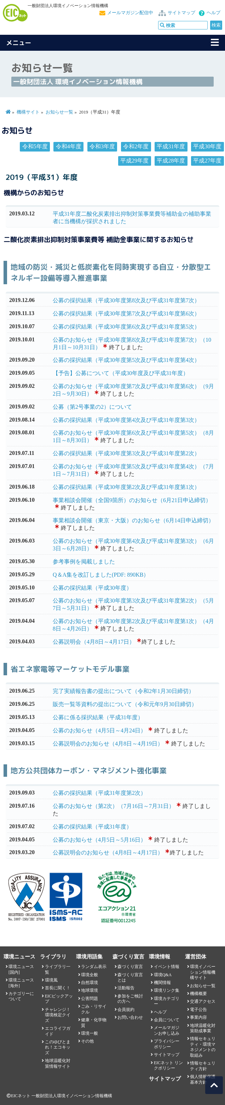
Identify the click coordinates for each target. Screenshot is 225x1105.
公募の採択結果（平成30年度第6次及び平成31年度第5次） (126, 327)
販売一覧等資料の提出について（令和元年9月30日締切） (125, 704)
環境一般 (89, 1033)
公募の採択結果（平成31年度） (92, 827)
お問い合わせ (130, 1017)
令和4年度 (68, 146)
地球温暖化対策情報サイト (57, 1063)
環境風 (51, 980)
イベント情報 (166, 966)
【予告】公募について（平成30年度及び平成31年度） (121, 373)
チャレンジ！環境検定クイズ (57, 1015)
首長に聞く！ (57, 987)
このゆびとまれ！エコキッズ (57, 1047)
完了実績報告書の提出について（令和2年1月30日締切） (123, 691)
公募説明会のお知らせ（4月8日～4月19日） (108, 744)
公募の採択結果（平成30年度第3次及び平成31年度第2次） (126, 453)
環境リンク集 (166, 990)
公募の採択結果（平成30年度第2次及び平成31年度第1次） (126, 487)
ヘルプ (213, 12)
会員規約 (125, 1009)
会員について (166, 1019)
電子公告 (198, 1009)
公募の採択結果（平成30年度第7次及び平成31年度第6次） (126, 313)
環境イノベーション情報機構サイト (202, 972)
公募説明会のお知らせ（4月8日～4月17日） (108, 853)
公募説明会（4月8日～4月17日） (94, 642)
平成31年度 (171, 146)
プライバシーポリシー (166, 1044)
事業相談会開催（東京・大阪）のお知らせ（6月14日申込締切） (133, 520)
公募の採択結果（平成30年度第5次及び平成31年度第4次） (126, 360)
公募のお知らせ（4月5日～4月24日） (99, 730)
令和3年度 (102, 146)
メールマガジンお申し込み (166, 1030)
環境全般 (89, 974)
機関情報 (162, 982)
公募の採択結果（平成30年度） (92, 588)
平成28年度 (171, 161)
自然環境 (89, 982)
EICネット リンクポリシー (168, 1065)
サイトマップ (181, 12)
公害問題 (89, 998)
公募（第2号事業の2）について (92, 407)
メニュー (18, 42)
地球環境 (89, 990)
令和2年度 (136, 146)
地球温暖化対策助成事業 (202, 1028)
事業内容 (198, 1017)
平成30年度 (207, 146)
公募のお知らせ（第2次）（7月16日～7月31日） (113, 806)
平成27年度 (207, 161)
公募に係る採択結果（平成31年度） (98, 717)
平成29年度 (134, 161)
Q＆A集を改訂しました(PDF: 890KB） (101, 575)
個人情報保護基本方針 (202, 1079)
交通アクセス (202, 1001)
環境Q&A (163, 974)
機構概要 (198, 993)
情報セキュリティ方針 (202, 1066)
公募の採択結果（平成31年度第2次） (99, 793)
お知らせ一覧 (59, 112)
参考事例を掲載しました (84, 562)
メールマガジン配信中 (130, 12)
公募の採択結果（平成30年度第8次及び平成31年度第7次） (126, 300)
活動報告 (125, 987)
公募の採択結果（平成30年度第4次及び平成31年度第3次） (126, 420)
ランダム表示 (93, 966)
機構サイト (28, 112)
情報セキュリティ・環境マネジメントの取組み (202, 1046)
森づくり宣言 (130, 966)
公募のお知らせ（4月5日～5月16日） (99, 840)
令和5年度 (35, 146)
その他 (87, 1041)
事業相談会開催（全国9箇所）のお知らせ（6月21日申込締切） (132, 500)
